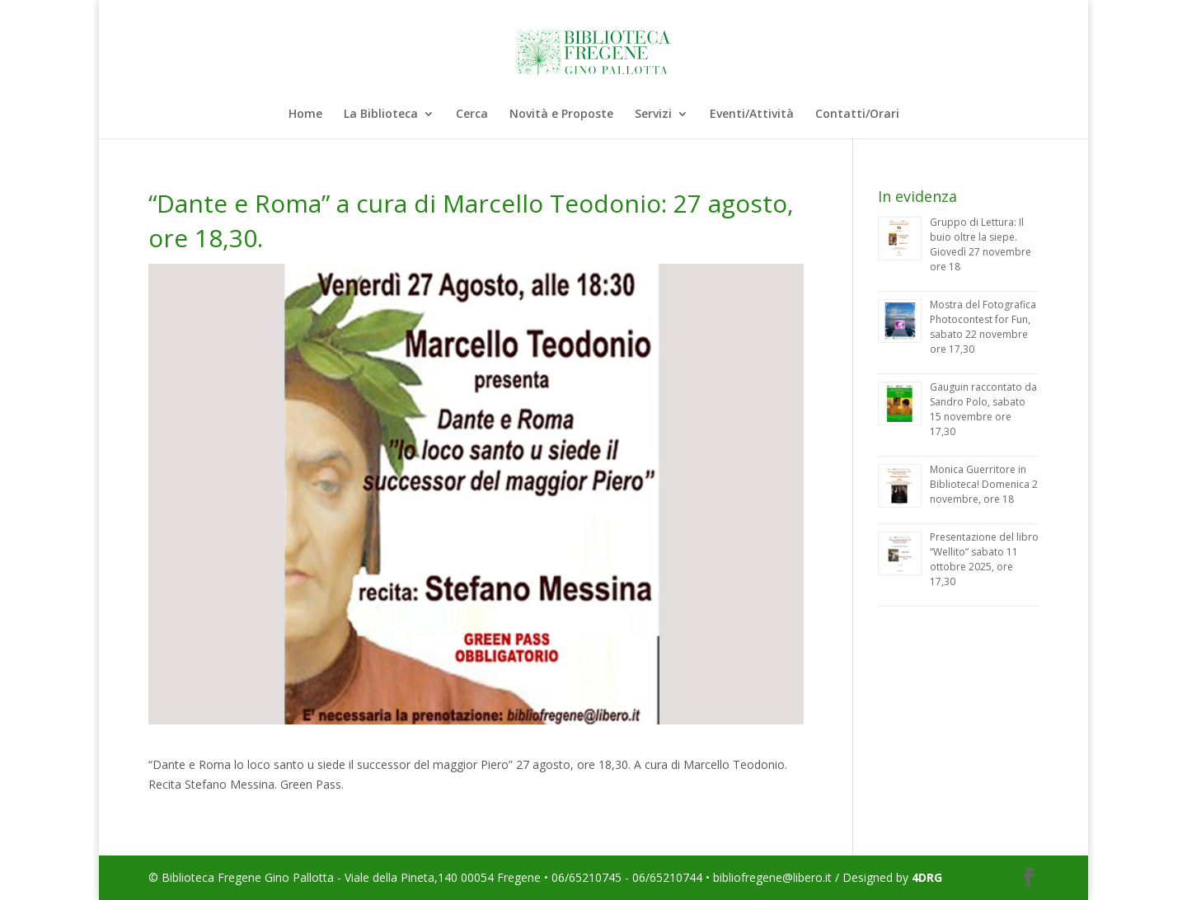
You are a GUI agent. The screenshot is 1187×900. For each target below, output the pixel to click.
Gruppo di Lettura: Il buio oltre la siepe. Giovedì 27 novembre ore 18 (980, 244)
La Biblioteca (381, 114)
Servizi (653, 114)
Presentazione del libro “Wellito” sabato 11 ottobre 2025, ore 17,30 (984, 559)
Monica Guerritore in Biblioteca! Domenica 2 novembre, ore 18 (984, 484)
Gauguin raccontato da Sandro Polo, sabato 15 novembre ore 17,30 (983, 409)
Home (305, 114)
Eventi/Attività (752, 114)
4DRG (927, 877)
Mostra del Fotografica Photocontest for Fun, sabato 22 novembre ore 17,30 (983, 327)
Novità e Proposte (561, 114)
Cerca (472, 114)
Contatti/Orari (857, 114)
